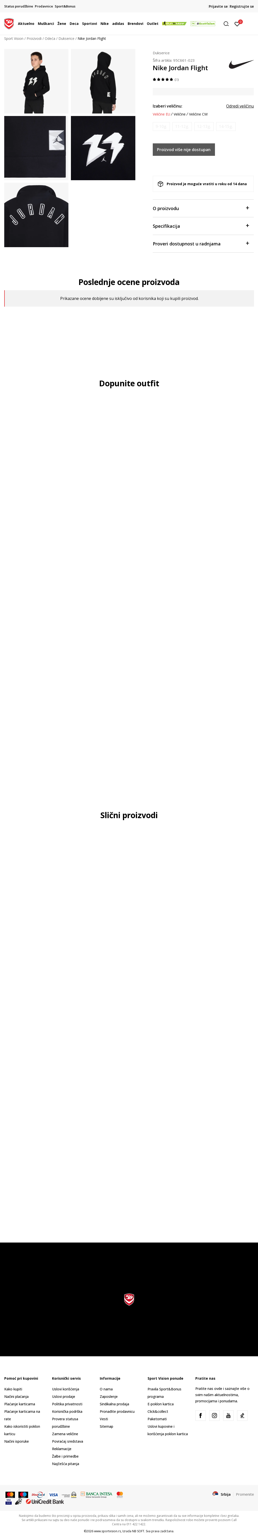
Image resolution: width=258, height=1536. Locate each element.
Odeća (50, 38)
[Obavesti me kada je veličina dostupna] (161, 126)
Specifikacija (201, 225)
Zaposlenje (109, 1396)
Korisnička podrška (67, 1411)
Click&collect (158, 1411)
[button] (227, 23)
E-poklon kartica (161, 1404)
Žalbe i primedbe (65, 1456)
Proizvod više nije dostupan (183, 149)
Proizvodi (34, 38)
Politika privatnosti (67, 1404)
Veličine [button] (180, 114)
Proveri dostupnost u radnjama (201, 243)
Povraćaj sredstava (67, 1441)
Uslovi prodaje (63, 1396)
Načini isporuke (16, 1441)
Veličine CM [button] (198, 114)
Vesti (104, 1419)
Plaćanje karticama (19, 1404)
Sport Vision (13, 38)
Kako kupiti (13, 1389)
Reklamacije (61, 1448)
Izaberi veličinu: (167, 106)
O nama (106, 1389)
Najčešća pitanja (65, 1463)
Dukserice (66, 38)
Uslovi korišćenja (65, 1389)
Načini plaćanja (16, 1396)
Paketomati (157, 1419)
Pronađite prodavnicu (117, 1411)
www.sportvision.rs (107, 1531)
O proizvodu (201, 208)
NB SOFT (138, 1531)
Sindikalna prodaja (114, 1404)
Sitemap (106, 1426)
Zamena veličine (65, 1433)
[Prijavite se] (237, 23)
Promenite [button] (245, 1494)
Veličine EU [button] (161, 114)
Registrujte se (242, 6)
